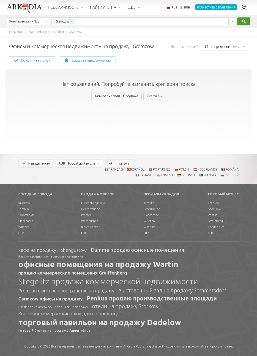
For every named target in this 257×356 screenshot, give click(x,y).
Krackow (24, 203)
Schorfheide (26, 214)
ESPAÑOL (138, 169)
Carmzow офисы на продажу (50, 298)
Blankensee (26, 220)
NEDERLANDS (207, 169)
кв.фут (124, 163)
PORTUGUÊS (161, 169)
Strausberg (215, 220)
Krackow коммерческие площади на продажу (68, 313)
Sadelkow (214, 208)
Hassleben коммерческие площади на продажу (53, 307)
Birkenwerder (90, 226)
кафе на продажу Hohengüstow (52, 250)
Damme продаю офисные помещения (137, 250)
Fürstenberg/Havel (94, 203)
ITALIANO (146, 175)
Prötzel (86, 214)
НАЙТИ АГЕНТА (103, 7)
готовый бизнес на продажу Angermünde (54, 330)
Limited (143, 346)
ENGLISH (167, 175)
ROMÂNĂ (232, 169)
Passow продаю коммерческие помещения (50, 256)
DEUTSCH (188, 175)
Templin (23, 208)
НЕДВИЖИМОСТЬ (63, 7)
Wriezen (24, 226)
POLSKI (184, 169)
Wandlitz (149, 226)
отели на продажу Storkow (125, 306)
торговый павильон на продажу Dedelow (99, 322)
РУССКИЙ (232, 175)
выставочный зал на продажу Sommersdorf (172, 290)
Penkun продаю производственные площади (152, 298)
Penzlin (212, 214)
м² (110, 163)
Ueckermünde (90, 208)
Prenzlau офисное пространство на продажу (66, 290)
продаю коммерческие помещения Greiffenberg (72, 272)
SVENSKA (209, 175)
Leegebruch (216, 226)
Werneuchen (89, 220)
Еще (21, 232)
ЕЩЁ (131, 7)
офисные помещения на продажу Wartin (98, 264)
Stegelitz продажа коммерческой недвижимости (108, 281)
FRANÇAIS (116, 169)
